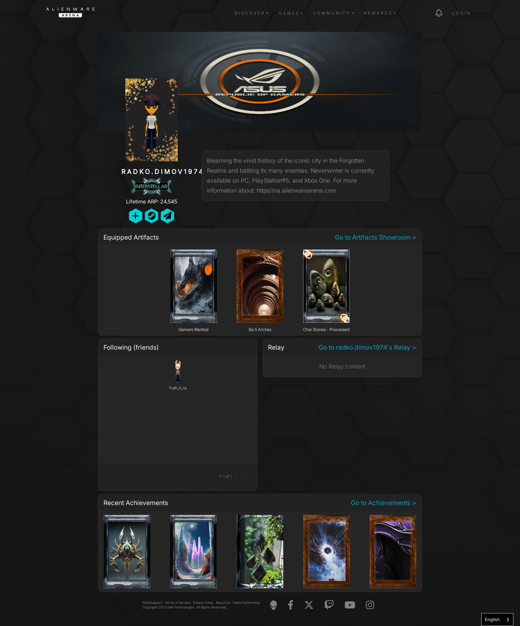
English (492, 619)
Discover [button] (250, 13)
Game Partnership (246, 602)
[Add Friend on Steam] (151, 216)
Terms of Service (177, 602)
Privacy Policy (203, 602)
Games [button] (289, 13)
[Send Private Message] (167, 216)
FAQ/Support (152, 602)
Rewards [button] (378, 13)
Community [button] (332, 13)
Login (461, 13)
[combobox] (497, 619)
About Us (223, 602)
